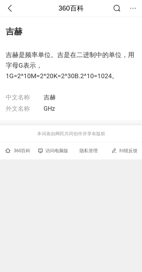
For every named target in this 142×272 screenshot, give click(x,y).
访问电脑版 (53, 150)
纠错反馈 (124, 150)
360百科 (70, 8)
